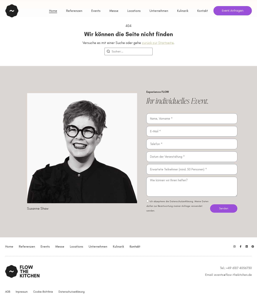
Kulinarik (118, 246)
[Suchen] (108, 52)
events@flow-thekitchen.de (233, 275)
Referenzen (27, 246)
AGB (7, 291)
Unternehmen (98, 246)
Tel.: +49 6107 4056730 (236, 268)
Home (9, 246)
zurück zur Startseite (158, 43)
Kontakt (135, 246)
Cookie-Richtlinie (43, 291)
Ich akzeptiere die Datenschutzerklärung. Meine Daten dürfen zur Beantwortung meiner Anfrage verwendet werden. (177, 206)
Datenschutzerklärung (72, 291)
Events (45, 246)
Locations (76, 246)
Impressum (22, 291)
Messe (59, 246)
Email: (209, 275)
